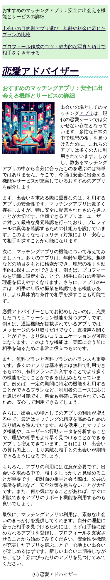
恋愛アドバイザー (40, 71)
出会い (67, 107)
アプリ (86, 113)
